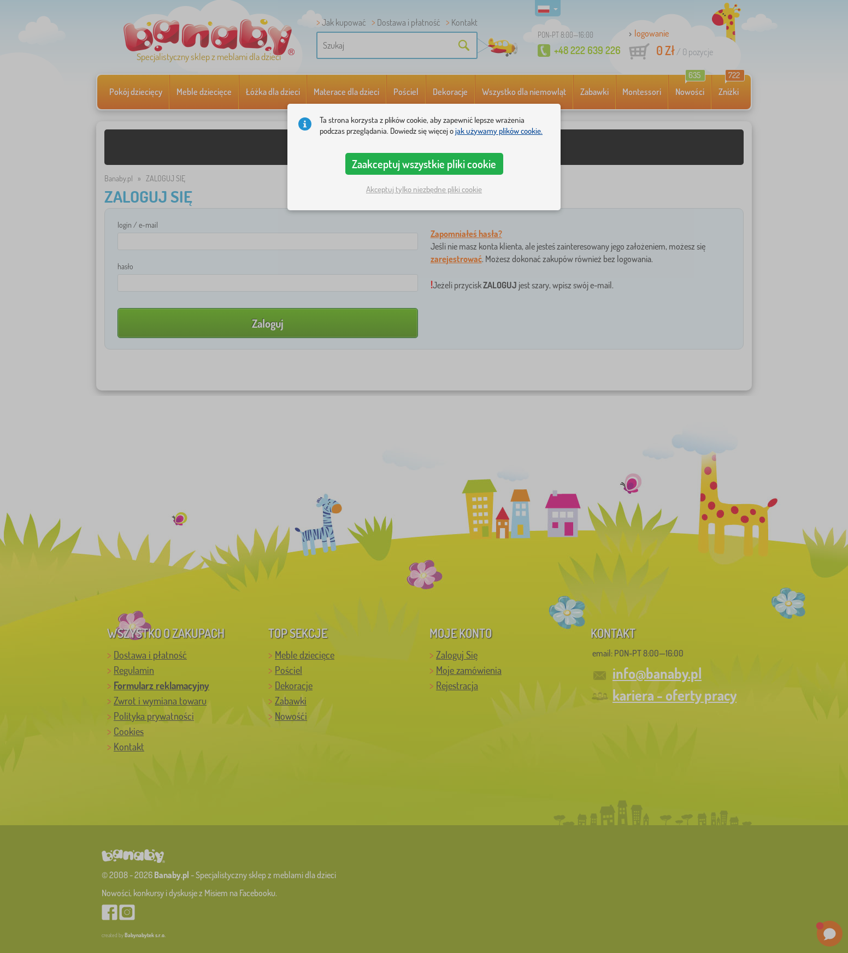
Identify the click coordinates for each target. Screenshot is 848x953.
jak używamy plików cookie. (499, 131)
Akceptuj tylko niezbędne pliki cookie (424, 189)
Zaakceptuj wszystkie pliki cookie (424, 164)
